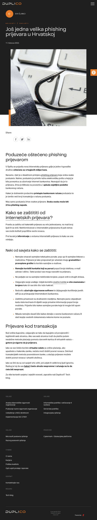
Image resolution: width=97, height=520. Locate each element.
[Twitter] (22, 139)
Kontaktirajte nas (12, 483)
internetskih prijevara (28, 218)
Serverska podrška (51, 409)
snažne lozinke (60, 282)
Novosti (11, 23)
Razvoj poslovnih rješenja (16, 440)
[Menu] (92, 4)
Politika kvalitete (12, 464)
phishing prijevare (49, 175)
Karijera (9, 460)
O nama (9, 456)
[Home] (12, 3)
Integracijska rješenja (52, 413)
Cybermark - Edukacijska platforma (57, 436)
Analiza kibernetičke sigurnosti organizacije (18, 404)
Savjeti (24, 23)
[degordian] (83, 515)
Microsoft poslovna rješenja (17, 436)
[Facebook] (15, 139)
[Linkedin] (28, 139)
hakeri (27, 366)
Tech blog (9, 495)
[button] (93, 72)
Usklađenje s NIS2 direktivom (17, 413)
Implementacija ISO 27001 (16, 417)
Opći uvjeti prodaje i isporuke (17, 468)
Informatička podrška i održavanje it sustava (58, 404)
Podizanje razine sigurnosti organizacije (21, 409)
